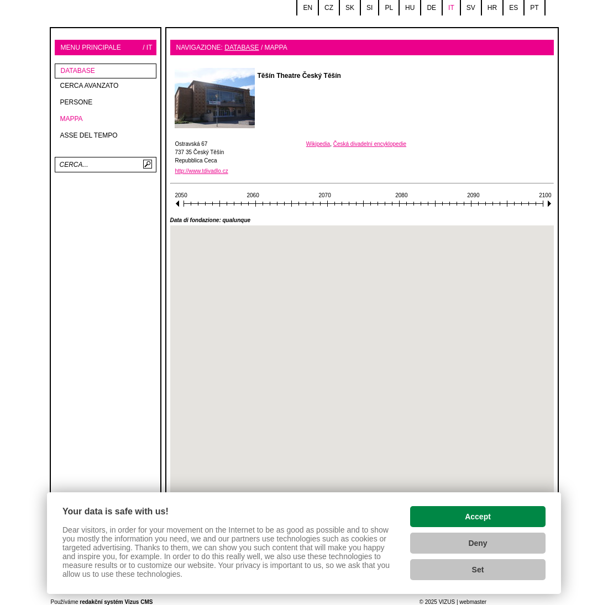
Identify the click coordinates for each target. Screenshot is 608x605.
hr (492, 8)
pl (389, 8)
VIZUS (447, 602)
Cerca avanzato (89, 86)
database (78, 71)
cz (328, 8)
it (451, 8)
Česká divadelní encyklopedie (369, 144)
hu (410, 8)
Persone (76, 102)
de (431, 8)
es (513, 8)
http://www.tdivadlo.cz (201, 171)
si (369, 8)
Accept (478, 516)
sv (471, 8)
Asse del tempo (89, 135)
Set (478, 569)
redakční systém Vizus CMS (116, 602)
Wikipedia (318, 144)
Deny (477, 543)
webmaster (472, 602)
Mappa (71, 119)
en (307, 8)
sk (349, 8)
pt (534, 8)
